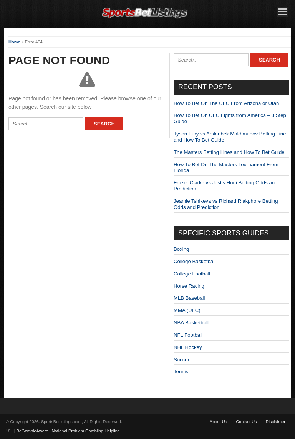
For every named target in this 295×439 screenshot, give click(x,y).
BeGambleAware (32, 431)
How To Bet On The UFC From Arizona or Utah (226, 103)
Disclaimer (275, 421)
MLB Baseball (189, 298)
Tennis (181, 371)
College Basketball (194, 261)
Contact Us (246, 421)
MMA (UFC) (187, 310)
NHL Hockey (188, 347)
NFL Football (188, 335)
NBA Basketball (191, 322)
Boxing (181, 249)
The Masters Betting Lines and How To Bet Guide (229, 152)
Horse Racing (189, 286)
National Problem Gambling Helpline (86, 431)
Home (14, 42)
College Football (192, 274)
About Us (218, 421)
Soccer (181, 359)
